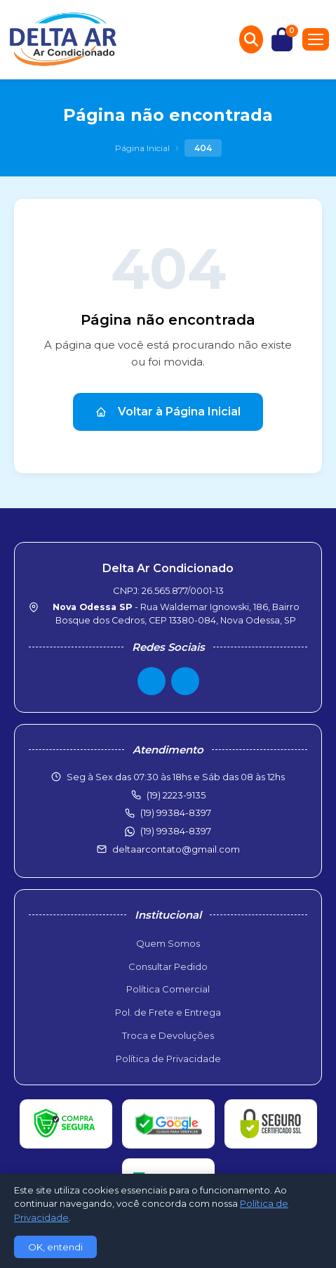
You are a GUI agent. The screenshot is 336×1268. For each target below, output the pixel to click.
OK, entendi (55, 1247)
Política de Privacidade (168, 1058)
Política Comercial (168, 989)
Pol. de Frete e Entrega (168, 1012)
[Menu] (315, 39)
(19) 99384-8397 (175, 830)
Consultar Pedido (168, 966)
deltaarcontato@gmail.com (176, 849)
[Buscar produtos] (251, 39)
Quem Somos (168, 943)
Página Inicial (142, 148)
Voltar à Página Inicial (168, 411)
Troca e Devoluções (168, 1035)
